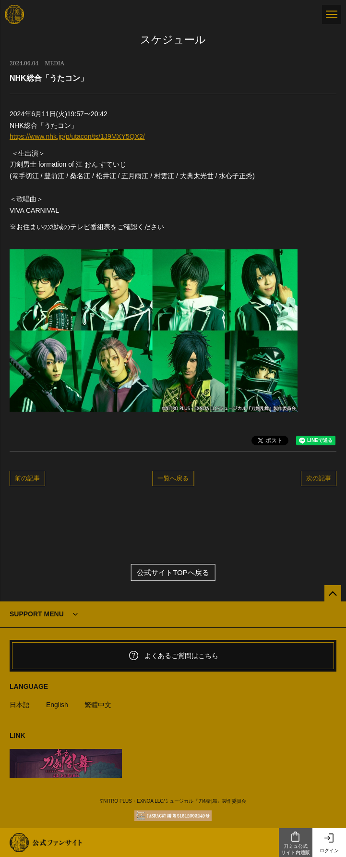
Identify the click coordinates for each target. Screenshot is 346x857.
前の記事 (27, 478)
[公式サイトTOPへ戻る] (332, 593)
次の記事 (318, 478)
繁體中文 (97, 705)
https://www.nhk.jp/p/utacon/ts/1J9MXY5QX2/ (77, 136)
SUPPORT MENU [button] (37, 614)
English (57, 705)
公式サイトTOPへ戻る (173, 572)
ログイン (329, 843)
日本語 (20, 705)
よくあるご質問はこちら (173, 655)
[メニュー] (331, 14)
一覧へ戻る (173, 478)
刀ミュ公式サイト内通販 (295, 843)
